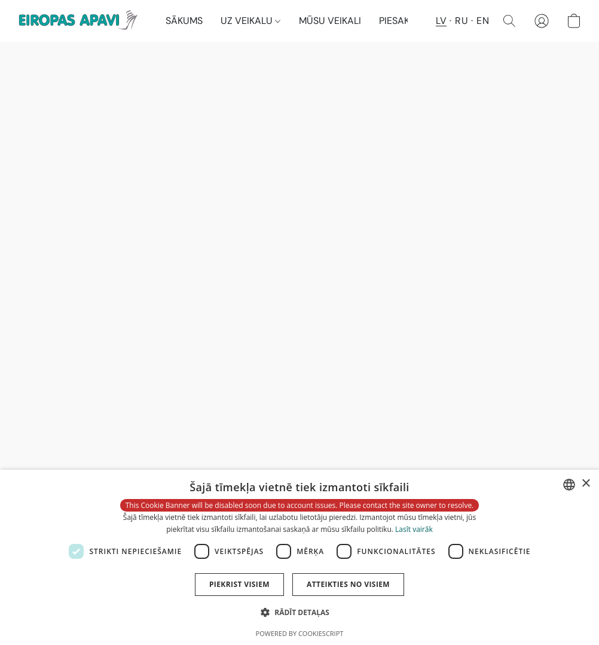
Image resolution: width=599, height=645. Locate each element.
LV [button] (441, 20)
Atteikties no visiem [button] (348, 584)
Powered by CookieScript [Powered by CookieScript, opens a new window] (300, 633)
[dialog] (299, 557)
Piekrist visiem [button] (239, 584)
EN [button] (482, 20)
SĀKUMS (184, 20)
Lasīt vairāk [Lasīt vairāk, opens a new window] (414, 529)
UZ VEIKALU (250, 20)
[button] (80, 21)
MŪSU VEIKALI (330, 20)
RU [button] (461, 20)
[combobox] (569, 485)
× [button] (585, 483)
